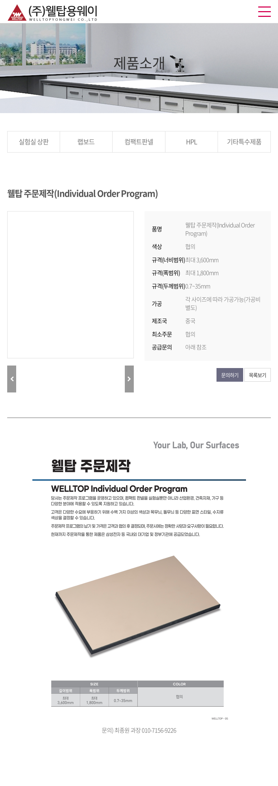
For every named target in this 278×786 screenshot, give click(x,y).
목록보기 (257, 374)
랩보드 (86, 141)
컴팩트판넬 (138, 141)
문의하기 (229, 374)
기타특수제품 (244, 141)
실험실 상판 (34, 141)
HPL (191, 141)
